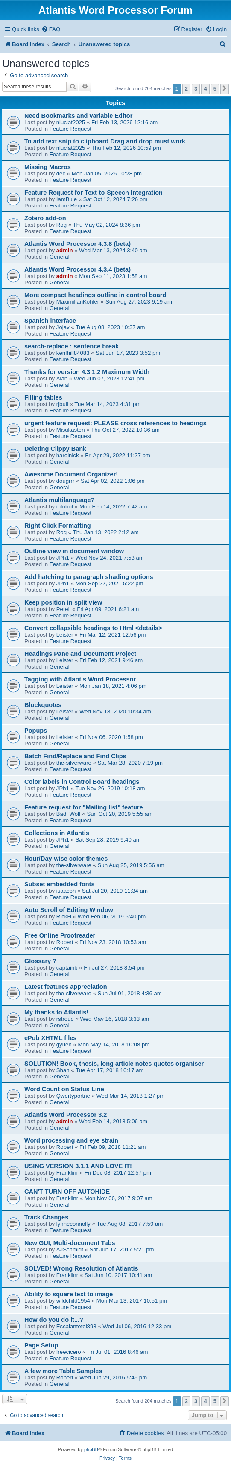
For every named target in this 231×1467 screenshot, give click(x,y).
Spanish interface (50, 320)
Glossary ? (40, 961)
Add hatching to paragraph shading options (88, 576)
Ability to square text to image (68, 1294)
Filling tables (43, 397)
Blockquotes (42, 704)
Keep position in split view (63, 602)
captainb (67, 967)
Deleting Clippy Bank (55, 448)
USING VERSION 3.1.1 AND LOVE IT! (78, 1166)
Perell (63, 609)
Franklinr (67, 1172)
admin (64, 250)
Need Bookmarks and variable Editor (78, 115)
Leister (64, 634)
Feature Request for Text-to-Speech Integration (93, 192)
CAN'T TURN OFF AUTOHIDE (67, 1191)
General (60, 257)
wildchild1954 (73, 1301)
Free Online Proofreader (59, 935)
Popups (35, 730)
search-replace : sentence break (71, 346)
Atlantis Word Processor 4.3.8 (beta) (77, 243)
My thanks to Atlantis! (56, 1012)
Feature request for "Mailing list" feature (83, 807)
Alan (61, 378)
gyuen (64, 1044)
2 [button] (186, 88)
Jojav (63, 327)
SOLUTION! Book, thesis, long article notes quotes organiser (114, 1063)
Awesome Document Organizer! (71, 474)
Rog (61, 225)
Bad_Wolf (68, 814)
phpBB (91, 1449)
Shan (63, 1070)
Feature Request (70, 129)
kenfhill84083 (73, 353)
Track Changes (46, 1217)
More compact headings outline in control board (95, 295)
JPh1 (62, 558)
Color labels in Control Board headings (81, 781)
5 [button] (214, 88)
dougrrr (65, 481)
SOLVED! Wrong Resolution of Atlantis (81, 1268)
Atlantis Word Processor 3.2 (65, 1114)
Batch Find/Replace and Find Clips (75, 756)
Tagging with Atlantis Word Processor (80, 679)
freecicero (68, 1352)
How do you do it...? (53, 1319)
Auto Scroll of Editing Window (68, 909)
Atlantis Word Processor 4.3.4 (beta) (77, 269)
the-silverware (73, 763)
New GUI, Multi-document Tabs (69, 1242)
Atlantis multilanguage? (59, 500)
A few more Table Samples (63, 1371)
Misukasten (70, 430)
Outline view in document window (74, 551)
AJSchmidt (69, 1249)
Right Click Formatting (57, 525)
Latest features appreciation (65, 986)
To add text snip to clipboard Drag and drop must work (104, 141)
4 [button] (205, 88)
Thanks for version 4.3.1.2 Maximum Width (86, 371)
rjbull (62, 404)
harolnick (67, 455)
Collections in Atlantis (56, 833)
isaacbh (66, 891)
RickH (63, 916)
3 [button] (195, 88)
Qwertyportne (73, 1096)
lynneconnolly (73, 1224)
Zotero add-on (45, 218)
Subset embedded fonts (59, 884)
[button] (224, 89)
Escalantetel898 (76, 1326)
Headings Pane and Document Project (80, 653)
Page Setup (41, 1345)
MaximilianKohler (77, 301)
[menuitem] (50, 29)
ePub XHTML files (50, 1037)
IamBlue (66, 199)
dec (60, 173)
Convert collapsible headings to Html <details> (93, 628)
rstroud (65, 1019)
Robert (64, 942)
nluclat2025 (70, 122)
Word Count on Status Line (64, 1089)
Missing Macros (47, 167)
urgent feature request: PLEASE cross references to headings (115, 423)
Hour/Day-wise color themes (66, 858)
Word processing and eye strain (71, 1140)
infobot (64, 506)
